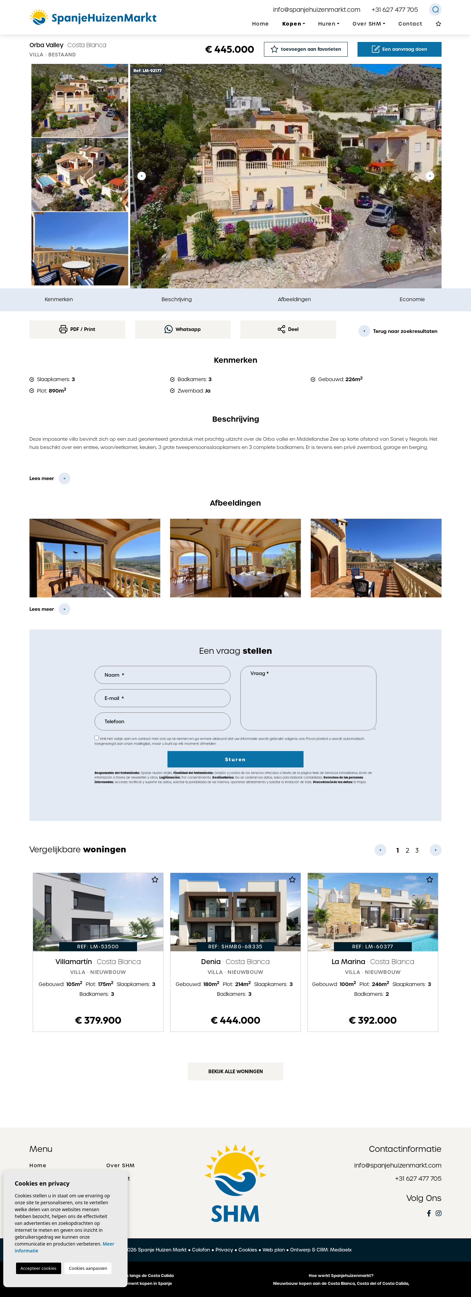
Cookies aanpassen (88, 1268)
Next (430, 176)
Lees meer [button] (41, 609)
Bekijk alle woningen (235, 1071)
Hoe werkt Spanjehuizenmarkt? (341, 1275)
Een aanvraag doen (399, 49)
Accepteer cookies (39, 1268)
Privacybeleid (317, 739)
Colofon (201, 1250)
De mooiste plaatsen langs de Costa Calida (130, 1275)
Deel (288, 329)
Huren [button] (327, 24)
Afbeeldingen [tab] (294, 299)
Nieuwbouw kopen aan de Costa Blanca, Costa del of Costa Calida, (341, 1283)
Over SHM (120, 1165)
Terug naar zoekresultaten (397, 331)
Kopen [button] (292, 23)
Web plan (274, 1250)
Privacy (224, 1250)
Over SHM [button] (367, 24)
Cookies (247, 1250)
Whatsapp (183, 329)
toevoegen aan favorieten (305, 49)
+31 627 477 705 (395, 9)
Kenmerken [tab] (59, 299)
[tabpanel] (98, 952)
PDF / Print (77, 329)
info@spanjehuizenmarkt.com (316, 9)
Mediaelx (341, 1250)
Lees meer (41, 478)
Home (260, 24)
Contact (410, 24)
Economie (412, 299)
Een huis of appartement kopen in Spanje (130, 1283)
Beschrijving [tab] (177, 299)
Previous (141, 176)
